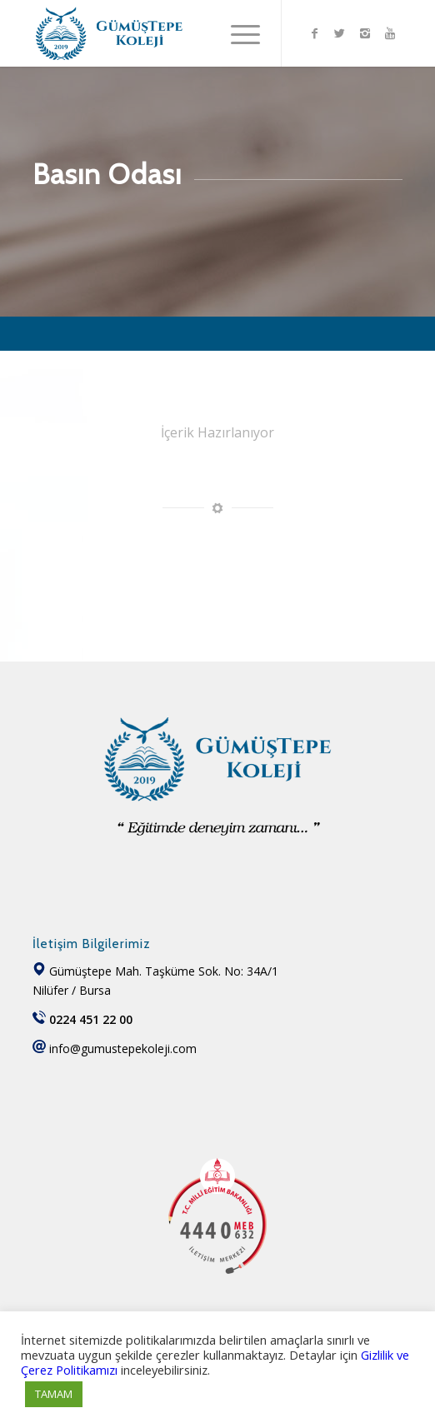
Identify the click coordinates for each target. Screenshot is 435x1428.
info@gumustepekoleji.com (123, 1048)
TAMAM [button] (53, 1393)
